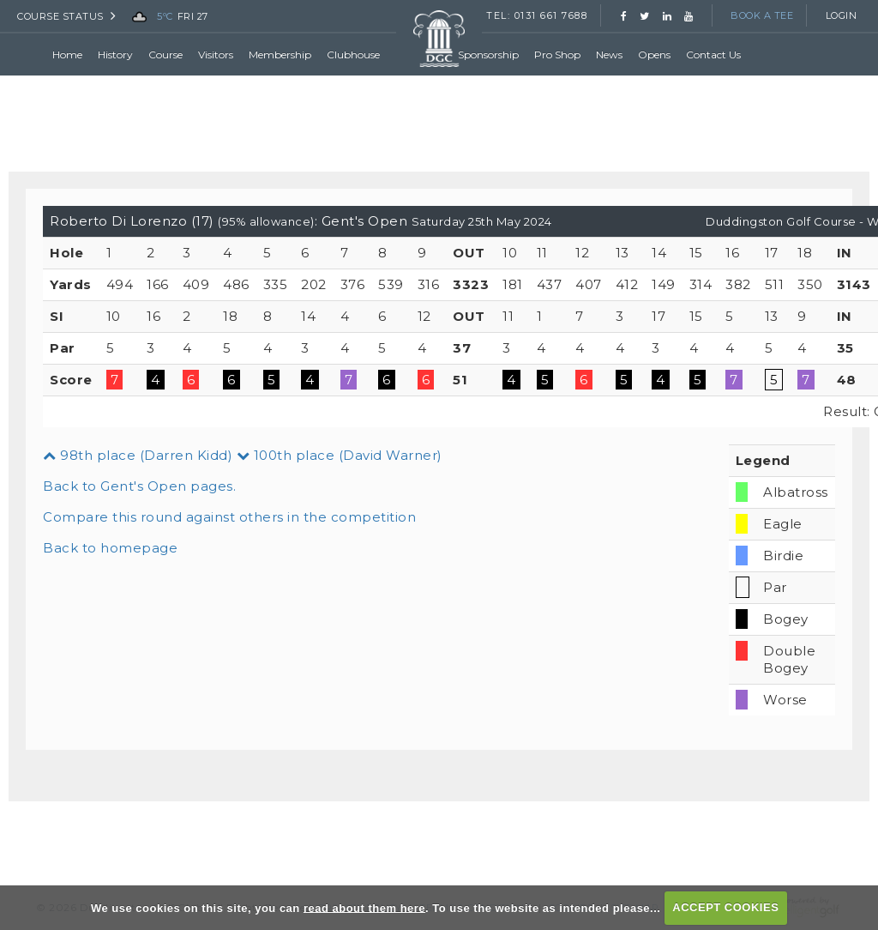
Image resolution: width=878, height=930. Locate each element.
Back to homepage (110, 548)
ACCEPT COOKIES (725, 907)
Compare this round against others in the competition (229, 517)
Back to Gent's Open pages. (139, 486)
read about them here (364, 907)
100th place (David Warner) (339, 455)
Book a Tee (762, 15)
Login (841, 15)
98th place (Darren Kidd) (137, 455)
